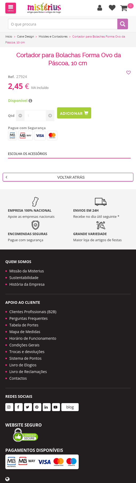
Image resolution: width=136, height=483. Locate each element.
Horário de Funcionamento (32, 338)
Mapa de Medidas (24, 331)
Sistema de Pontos (25, 358)
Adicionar (74, 113)
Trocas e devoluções (27, 351)
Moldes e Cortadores (53, 36)
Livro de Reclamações (28, 371)
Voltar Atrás (45, 177)
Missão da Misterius (26, 270)
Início (8, 36)
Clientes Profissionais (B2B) (32, 311)
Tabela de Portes (23, 325)
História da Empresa (27, 284)
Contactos (18, 378)
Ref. (11, 76)
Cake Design (25, 36)
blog (70, 407)
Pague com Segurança (27, 127)
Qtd (11, 115)
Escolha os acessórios (27, 154)
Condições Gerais (24, 344)
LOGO (44, 8)
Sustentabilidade (23, 277)
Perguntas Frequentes (28, 318)
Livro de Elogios (23, 364)
